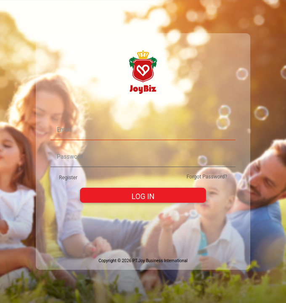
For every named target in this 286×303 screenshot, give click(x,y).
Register (68, 178)
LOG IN (143, 196)
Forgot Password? (207, 177)
